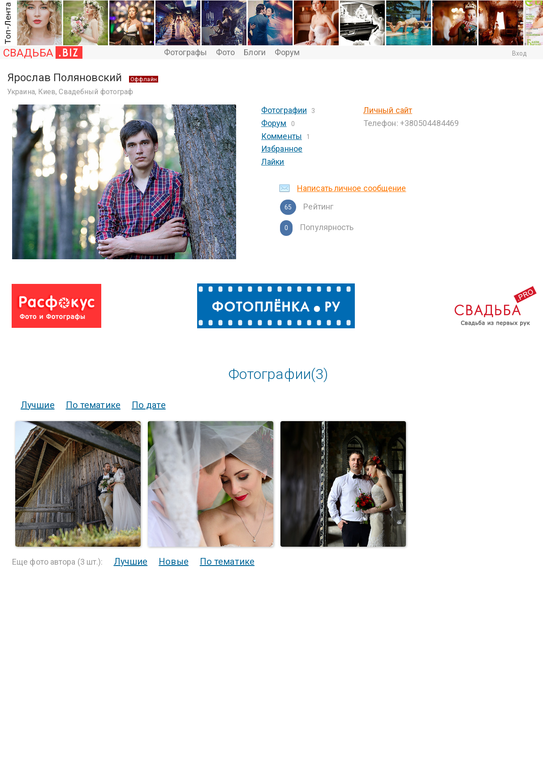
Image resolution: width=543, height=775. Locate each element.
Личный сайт (387, 110)
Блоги (255, 52)
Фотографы (185, 52)
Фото (225, 52)
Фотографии (284, 110)
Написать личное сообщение (351, 188)
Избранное (281, 148)
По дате (149, 405)
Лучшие (38, 405)
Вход (519, 53)
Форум (287, 52)
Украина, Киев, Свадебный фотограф (70, 91)
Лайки (272, 161)
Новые (174, 561)
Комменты (281, 136)
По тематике (93, 405)
